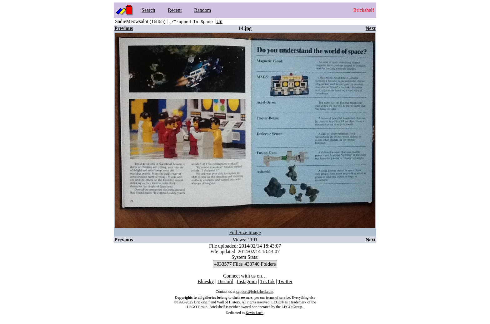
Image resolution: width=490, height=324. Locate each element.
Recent (175, 10)
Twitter (285, 281)
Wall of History (228, 302)
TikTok (267, 281)
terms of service (278, 297)
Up (219, 21)
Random (202, 10)
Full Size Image (245, 232)
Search (148, 10)
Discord (225, 281)
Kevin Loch (254, 313)
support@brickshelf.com (254, 291)
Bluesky (206, 281)
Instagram (247, 281)
